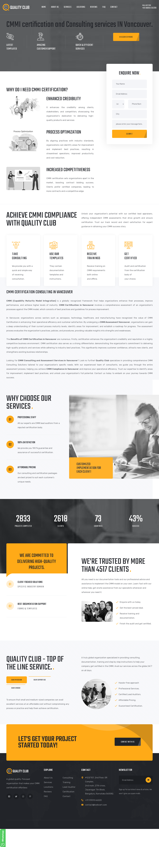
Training (66, 782)
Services (68, 7)
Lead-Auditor (69, 787)
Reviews (93, 7)
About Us (55, 7)
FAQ (103, 7)
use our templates (56, 256)
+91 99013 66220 (93, 800)
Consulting (68, 778)
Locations (80, 7)
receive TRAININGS (93, 256)
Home (44, 7)
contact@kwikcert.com (96, 805)
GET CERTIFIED (130, 256)
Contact (113, 7)
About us (48, 778)
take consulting (19, 256)
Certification (68, 791)
